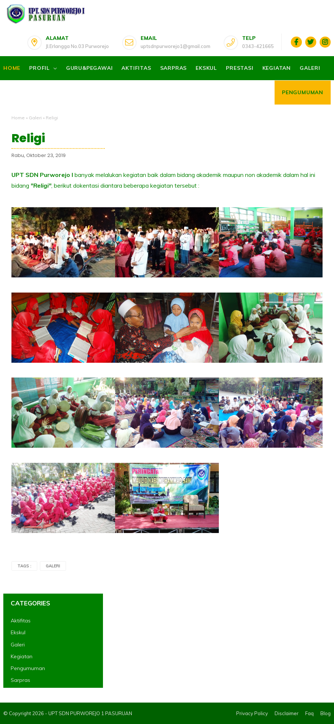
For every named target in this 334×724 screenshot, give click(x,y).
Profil (39, 68)
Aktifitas (136, 68)
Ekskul (206, 68)
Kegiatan (276, 68)
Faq (309, 713)
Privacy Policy (252, 713)
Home (11, 68)
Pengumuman (302, 92)
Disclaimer (287, 713)
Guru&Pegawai (89, 68)
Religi (28, 138)
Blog (325, 713)
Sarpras (173, 68)
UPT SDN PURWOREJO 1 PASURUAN (90, 713)
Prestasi (239, 68)
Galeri (310, 68)
